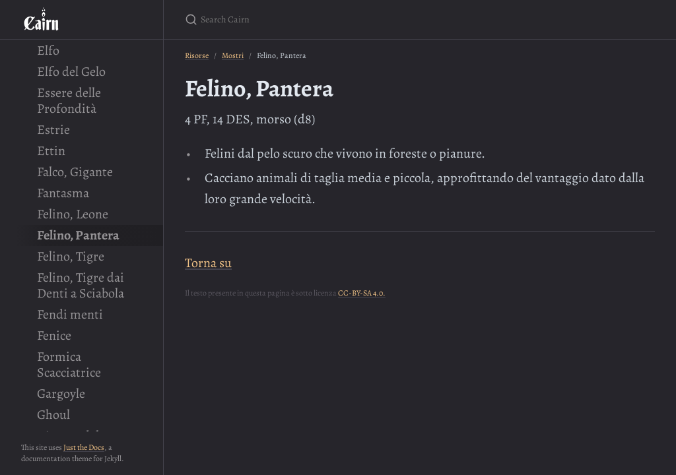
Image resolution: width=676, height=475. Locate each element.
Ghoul (53, 415)
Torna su (208, 263)
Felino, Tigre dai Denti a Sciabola (80, 285)
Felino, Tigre (70, 256)
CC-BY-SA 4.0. (362, 293)
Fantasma (63, 193)
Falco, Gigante (75, 172)
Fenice (54, 335)
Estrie (53, 130)
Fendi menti (70, 314)
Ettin (51, 151)
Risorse (197, 55)
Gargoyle (61, 393)
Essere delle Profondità (69, 100)
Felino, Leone (72, 214)
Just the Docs (83, 447)
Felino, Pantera (78, 235)
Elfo (48, 50)
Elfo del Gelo (71, 71)
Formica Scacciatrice (69, 364)
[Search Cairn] (341, 19)
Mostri (233, 55)
